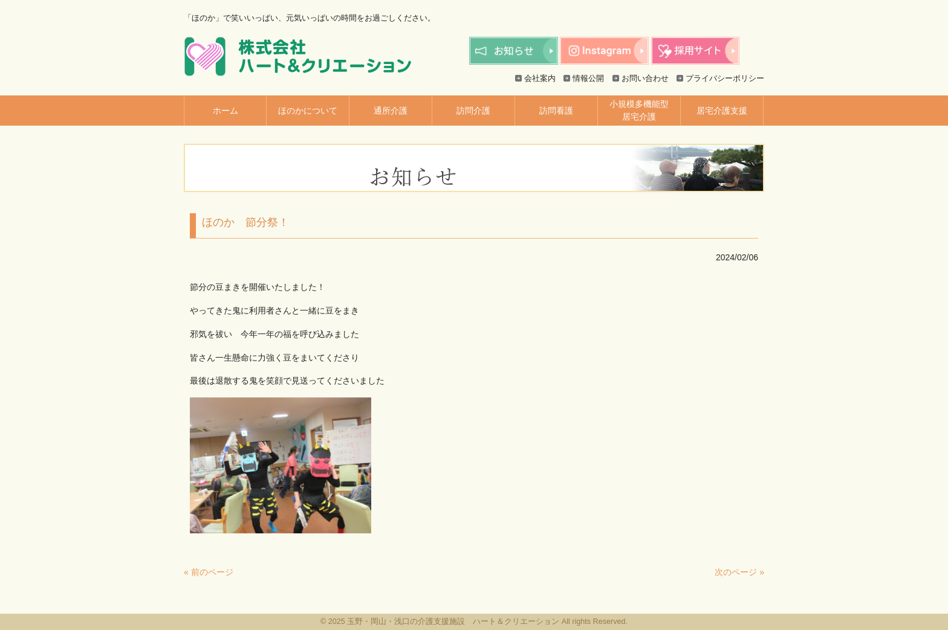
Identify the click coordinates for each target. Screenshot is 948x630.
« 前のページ (208, 572)
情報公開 (588, 78)
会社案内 (540, 78)
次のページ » (739, 572)
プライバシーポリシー (725, 78)
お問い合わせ (645, 78)
